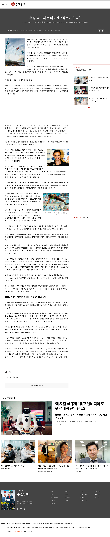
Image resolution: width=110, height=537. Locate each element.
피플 (66, 500)
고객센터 (33, 523)
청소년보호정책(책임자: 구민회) (63, 523)
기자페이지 (83, 500)
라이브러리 (83, 497)
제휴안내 (28, 523)
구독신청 (97, 494)
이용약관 (39, 523)
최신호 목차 (83, 494)
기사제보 (97, 491)
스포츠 (53, 500)
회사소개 (9, 523)
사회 (52, 494)
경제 (66, 491)
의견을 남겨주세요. (12, 377)
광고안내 (97, 497)
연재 (81, 491)
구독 (90, 70)
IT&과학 (67, 497)
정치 (52, 491)
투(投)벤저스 (80, 69)
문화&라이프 (54, 497)
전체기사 (53, 504)
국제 (66, 494)
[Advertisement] (32, 109)
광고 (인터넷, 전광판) (18, 523)
